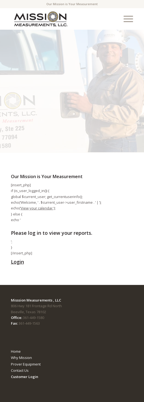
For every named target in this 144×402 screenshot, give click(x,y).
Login (17, 261)
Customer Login (24, 376)
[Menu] (125, 19)
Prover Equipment (26, 364)
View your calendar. (37, 208)
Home (16, 351)
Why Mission (21, 357)
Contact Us (20, 370)
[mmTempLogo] (60, 19)
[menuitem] (125, 19)
